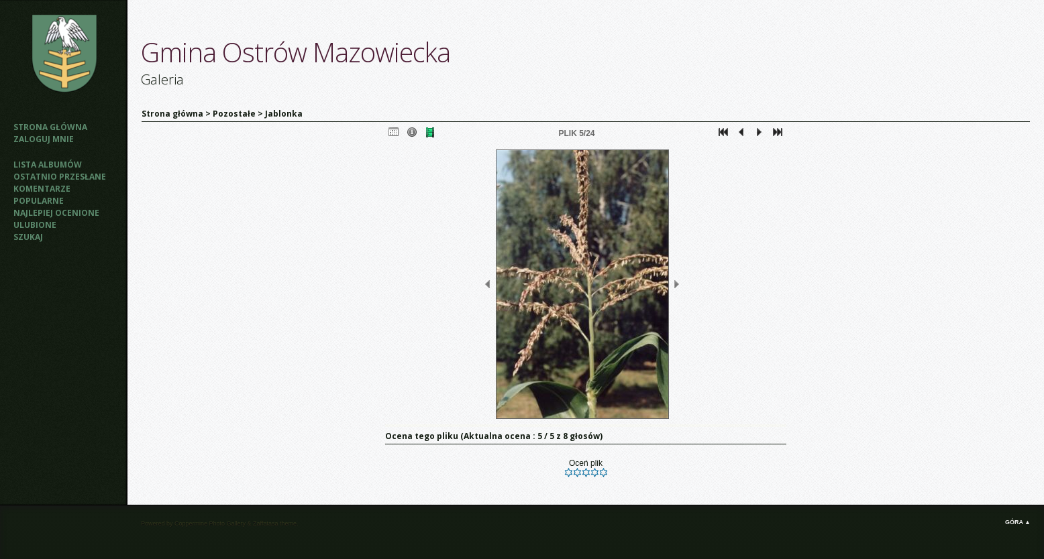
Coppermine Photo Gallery (210, 523)
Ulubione (34, 225)
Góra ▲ (1018, 522)
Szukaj (28, 237)
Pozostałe (234, 113)
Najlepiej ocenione (56, 213)
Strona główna (50, 127)
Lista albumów (47, 164)
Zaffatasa (265, 523)
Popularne (38, 200)
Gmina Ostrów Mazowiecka (295, 52)
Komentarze (41, 188)
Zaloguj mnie (43, 139)
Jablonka (284, 113)
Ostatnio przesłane (59, 176)
